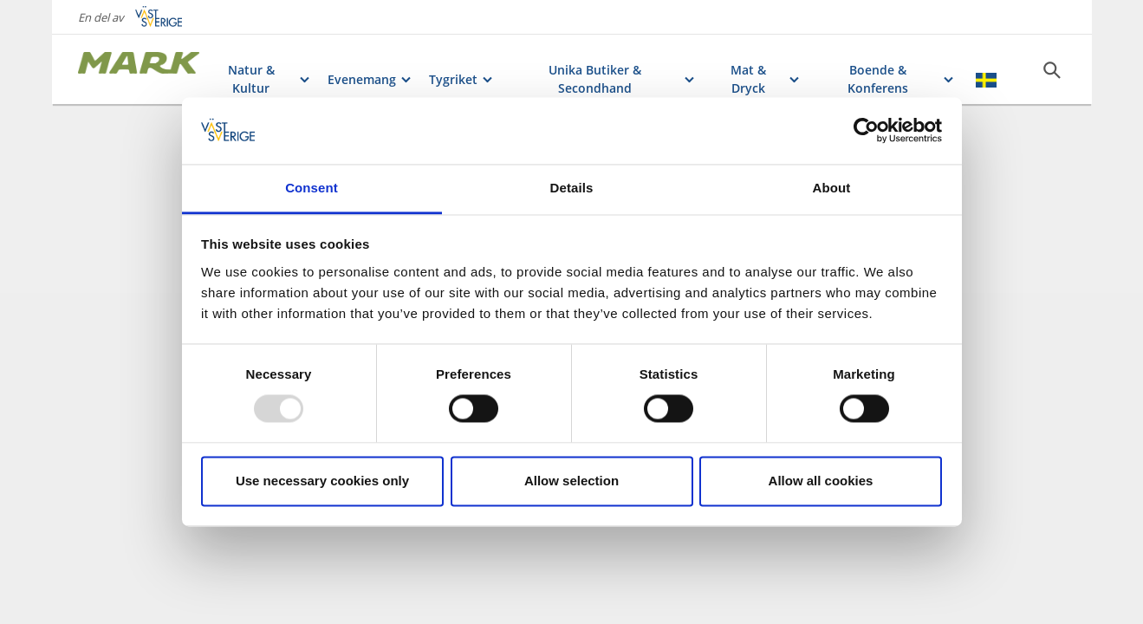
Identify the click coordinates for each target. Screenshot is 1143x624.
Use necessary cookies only (322, 480)
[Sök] (1052, 70)
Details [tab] (572, 187)
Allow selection (571, 480)
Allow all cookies (821, 480)
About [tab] (832, 187)
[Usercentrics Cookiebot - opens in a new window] (866, 131)
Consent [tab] (311, 187)
